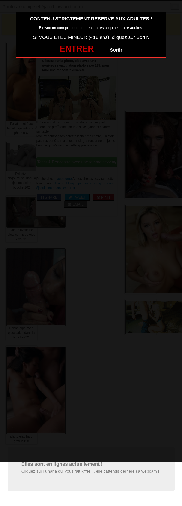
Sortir (116, 49)
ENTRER (77, 48)
